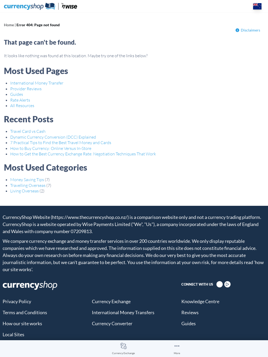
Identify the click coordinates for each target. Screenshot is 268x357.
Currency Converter (112, 323)
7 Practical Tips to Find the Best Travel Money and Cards (60, 142)
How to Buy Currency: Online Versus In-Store (50, 148)
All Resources (22, 105)
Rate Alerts (20, 100)
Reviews (190, 312)
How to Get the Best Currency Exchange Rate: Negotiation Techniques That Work (83, 153)
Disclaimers (248, 30)
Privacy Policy (17, 301)
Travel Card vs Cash (28, 131)
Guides (16, 94)
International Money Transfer (36, 83)
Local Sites (13, 334)
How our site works (22, 323)
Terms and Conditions (25, 312)
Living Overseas (24, 190)
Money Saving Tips (27, 179)
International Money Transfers (123, 312)
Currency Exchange (123, 353)
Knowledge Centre (200, 301)
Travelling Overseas (28, 185)
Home (9, 25)
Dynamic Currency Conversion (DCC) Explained (53, 137)
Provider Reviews (26, 88)
